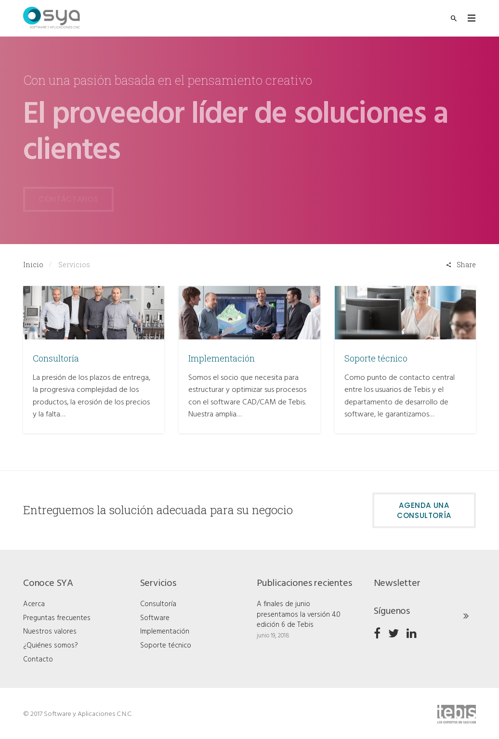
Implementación (221, 358)
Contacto (38, 659)
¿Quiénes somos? (50, 645)
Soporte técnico (375, 358)
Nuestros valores (50, 631)
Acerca (34, 604)
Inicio (33, 264)
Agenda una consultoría (424, 510)
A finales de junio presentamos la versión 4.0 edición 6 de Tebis (299, 614)
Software (155, 618)
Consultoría (56, 358)
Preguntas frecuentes (57, 618)
